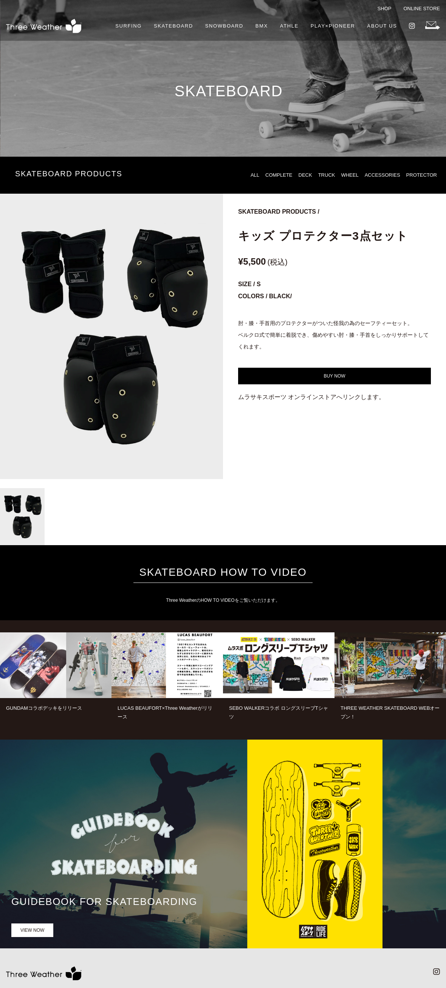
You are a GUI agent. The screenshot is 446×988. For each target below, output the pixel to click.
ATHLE (289, 26)
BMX (262, 26)
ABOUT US (382, 26)
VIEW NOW (32, 930)
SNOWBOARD (224, 26)
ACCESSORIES (382, 175)
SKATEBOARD (173, 26)
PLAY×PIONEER (333, 26)
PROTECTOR (421, 175)
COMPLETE (279, 175)
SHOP (385, 8)
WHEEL (349, 175)
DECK (305, 175)
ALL (255, 175)
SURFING (128, 26)
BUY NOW (334, 376)
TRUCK (326, 175)
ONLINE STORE (421, 8)
